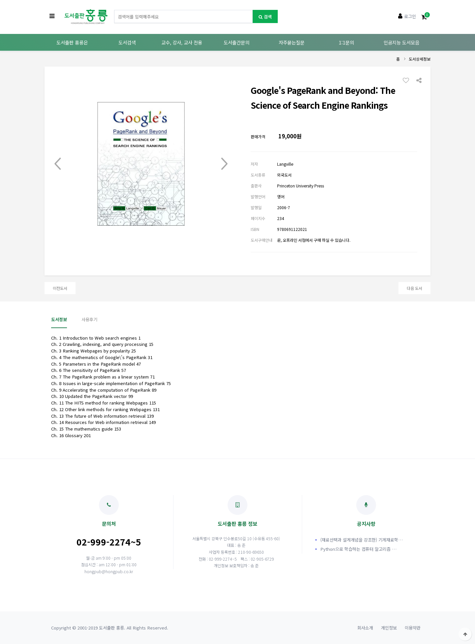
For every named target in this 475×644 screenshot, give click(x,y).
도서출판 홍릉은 (72, 42)
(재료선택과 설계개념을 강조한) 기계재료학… (361, 540)
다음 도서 (414, 288)
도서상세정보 (419, 59)
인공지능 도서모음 (401, 42)
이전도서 (60, 288)
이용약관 (413, 628)
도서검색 (127, 42)
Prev (57, 163)
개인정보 (389, 628)
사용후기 (89, 319)
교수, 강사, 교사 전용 (181, 42)
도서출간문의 (236, 42)
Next (224, 163)
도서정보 (59, 319)
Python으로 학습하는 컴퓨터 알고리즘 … (358, 549)
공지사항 (366, 511)
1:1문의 (346, 42)
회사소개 (365, 628)
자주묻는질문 (291, 42)
